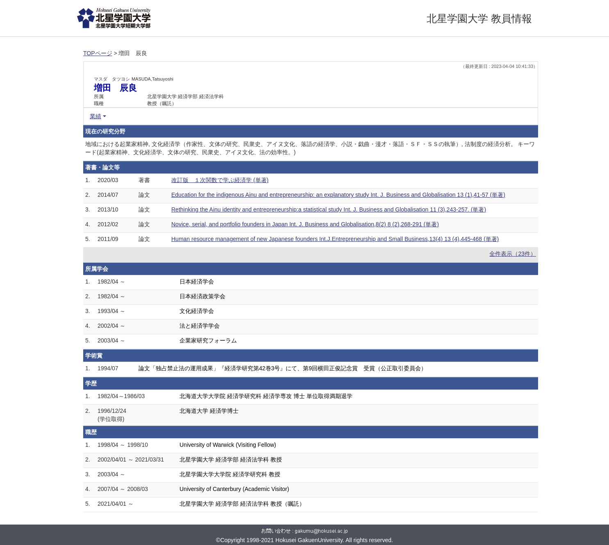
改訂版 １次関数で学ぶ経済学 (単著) (219, 180)
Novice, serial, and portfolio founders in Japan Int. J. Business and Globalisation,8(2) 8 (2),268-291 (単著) (305, 224)
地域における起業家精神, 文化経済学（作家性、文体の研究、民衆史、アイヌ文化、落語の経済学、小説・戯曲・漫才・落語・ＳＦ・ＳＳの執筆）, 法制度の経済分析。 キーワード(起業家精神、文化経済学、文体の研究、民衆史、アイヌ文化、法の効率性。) (310, 148)
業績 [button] (95, 116)
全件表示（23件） (512, 253)
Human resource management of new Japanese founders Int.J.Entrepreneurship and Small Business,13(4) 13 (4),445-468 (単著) (335, 239)
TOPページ (97, 53)
